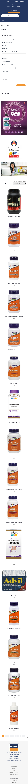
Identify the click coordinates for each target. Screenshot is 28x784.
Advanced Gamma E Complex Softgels (14, 489)
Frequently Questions (14, 774)
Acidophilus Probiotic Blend (14, 422)
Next (24, 735)
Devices (4, 45)
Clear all (4, 85)
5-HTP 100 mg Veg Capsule (14, 283)
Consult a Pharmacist (14, 772)
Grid (3, 183)
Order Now (14, 768)
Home (2, 25)
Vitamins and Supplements (8, 67)
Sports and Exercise (6, 64)
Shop (14, 770)
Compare (21, 85)
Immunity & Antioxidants (7, 55)
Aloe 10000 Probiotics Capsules (14, 628)
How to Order (14, 766)
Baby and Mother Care (7, 39)
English (8, 6)
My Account (18, 6)
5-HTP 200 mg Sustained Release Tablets (14, 316)
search (18, 15)
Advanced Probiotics (14, 562)
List (5, 183)
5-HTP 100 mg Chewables (14, 250)
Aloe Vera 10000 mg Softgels (14, 695)
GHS (13, 6)
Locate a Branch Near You (16, 752)
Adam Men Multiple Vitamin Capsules (14, 456)
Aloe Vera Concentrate (14, 728)
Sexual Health (5, 61)
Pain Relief (4, 58)
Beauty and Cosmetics (7, 42)
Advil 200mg (14, 595)
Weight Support (5, 71)
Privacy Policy (14, 780)
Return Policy (14, 782)
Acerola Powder (14, 383)
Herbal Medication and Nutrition (9, 51)
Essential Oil (4, 48)
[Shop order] (19, 183)
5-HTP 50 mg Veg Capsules (14, 349)
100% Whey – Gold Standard (14, 216)
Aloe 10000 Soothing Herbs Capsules (14, 662)
